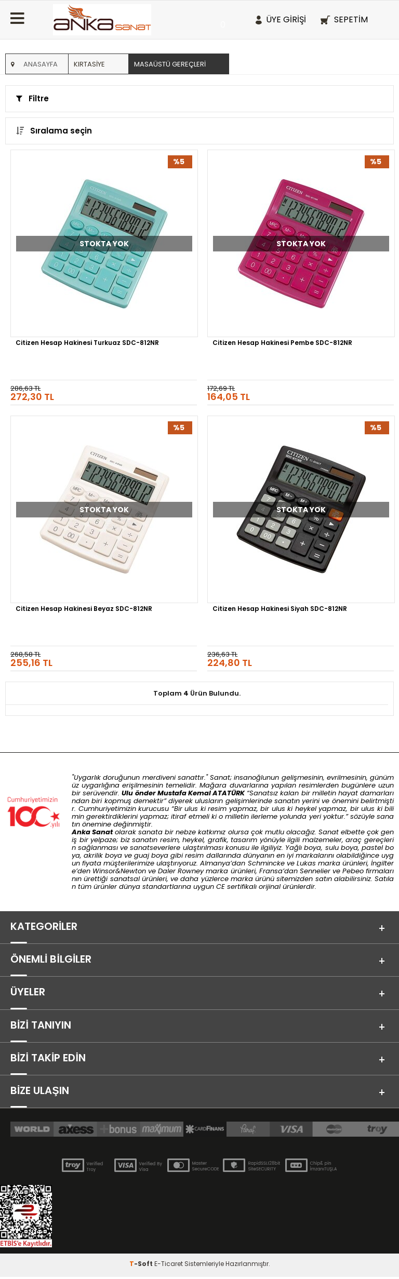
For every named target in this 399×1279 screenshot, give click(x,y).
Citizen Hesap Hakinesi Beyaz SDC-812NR (84, 609)
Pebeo (353, 871)
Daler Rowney (182, 871)
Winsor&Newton (119, 871)
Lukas (306, 863)
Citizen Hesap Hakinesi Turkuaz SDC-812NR (87, 343)
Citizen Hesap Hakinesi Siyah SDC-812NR (279, 609)
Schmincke (266, 863)
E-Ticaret (168, 1265)
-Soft (141, 1265)
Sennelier (315, 871)
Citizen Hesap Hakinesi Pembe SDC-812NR (282, 343)
